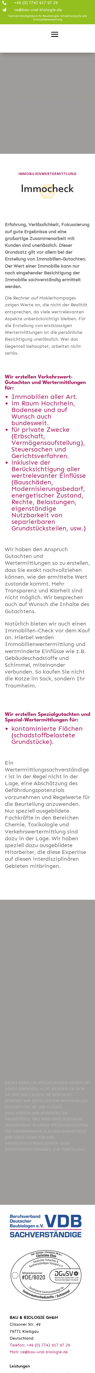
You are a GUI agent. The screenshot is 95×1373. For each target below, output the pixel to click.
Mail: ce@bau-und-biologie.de (39, 1351)
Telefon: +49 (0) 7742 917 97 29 (40, 1345)
